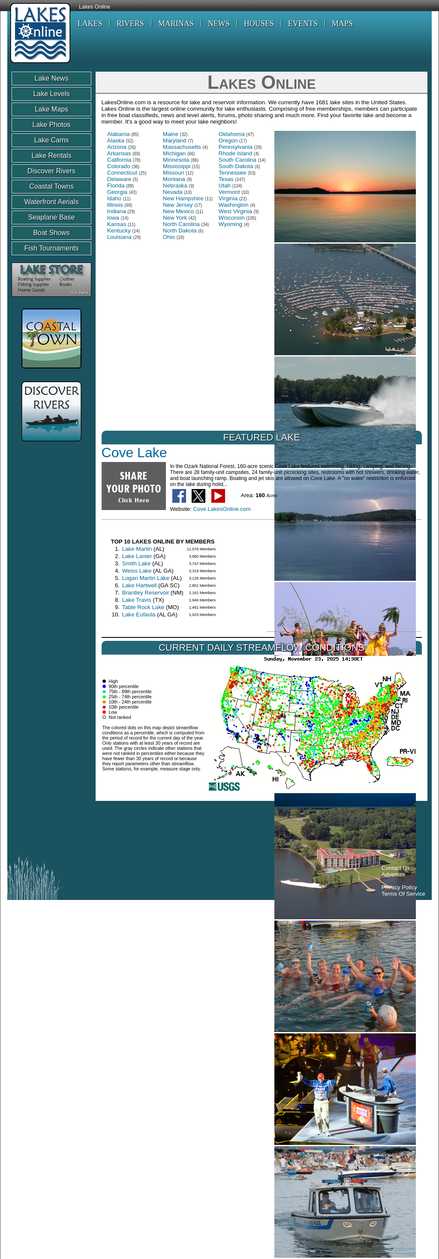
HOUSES (259, 23)
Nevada (173, 192)
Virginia (228, 198)
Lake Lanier (137, 556)
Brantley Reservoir (145, 592)
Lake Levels (51, 93)
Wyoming (230, 224)
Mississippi (176, 166)
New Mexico (178, 211)
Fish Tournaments (51, 248)
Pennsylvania (236, 147)
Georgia (117, 192)
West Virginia (235, 211)
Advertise (394, 874)
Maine (170, 134)
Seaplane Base (51, 217)
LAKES (90, 23)
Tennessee (232, 172)
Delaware (119, 179)
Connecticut (122, 172)
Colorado (118, 166)
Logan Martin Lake (145, 578)
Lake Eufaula (139, 614)
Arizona (116, 147)
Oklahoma (232, 134)
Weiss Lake (137, 571)
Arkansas (119, 153)
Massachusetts (182, 147)
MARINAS (176, 23)
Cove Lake (134, 452)
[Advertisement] (168, 830)
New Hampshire (183, 198)
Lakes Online (94, 7)
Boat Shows (51, 232)
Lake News (52, 78)
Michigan (174, 153)
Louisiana (119, 237)
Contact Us (396, 868)
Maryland (174, 140)
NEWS (219, 23)
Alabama (118, 134)
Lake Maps (51, 109)
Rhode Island (236, 153)
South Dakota (236, 166)
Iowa (113, 217)
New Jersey (178, 205)
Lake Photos (52, 124)
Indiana (116, 211)
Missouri (173, 172)
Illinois (115, 205)
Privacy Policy (399, 887)
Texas (226, 179)
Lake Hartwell (139, 585)
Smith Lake (136, 563)
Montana (174, 179)
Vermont (229, 192)
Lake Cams (51, 140)
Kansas (116, 224)
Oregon (228, 140)
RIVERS (130, 23)
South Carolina (237, 160)
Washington (234, 205)
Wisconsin (232, 217)
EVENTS (303, 23)
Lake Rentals (51, 155)
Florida (116, 185)
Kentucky (119, 230)
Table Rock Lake (143, 607)
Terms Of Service (403, 894)
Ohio (169, 237)
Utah (225, 185)
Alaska (115, 140)
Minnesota (176, 160)
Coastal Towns (51, 186)
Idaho (114, 198)
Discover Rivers (51, 171)
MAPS (342, 23)
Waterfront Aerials (51, 201)
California (119, 160)
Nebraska (175, 185)
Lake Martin (137, 549)
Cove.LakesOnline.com (221, 509)
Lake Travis (136, 600)
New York (175, 217)
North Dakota (180, 230)
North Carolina (181, 224)
